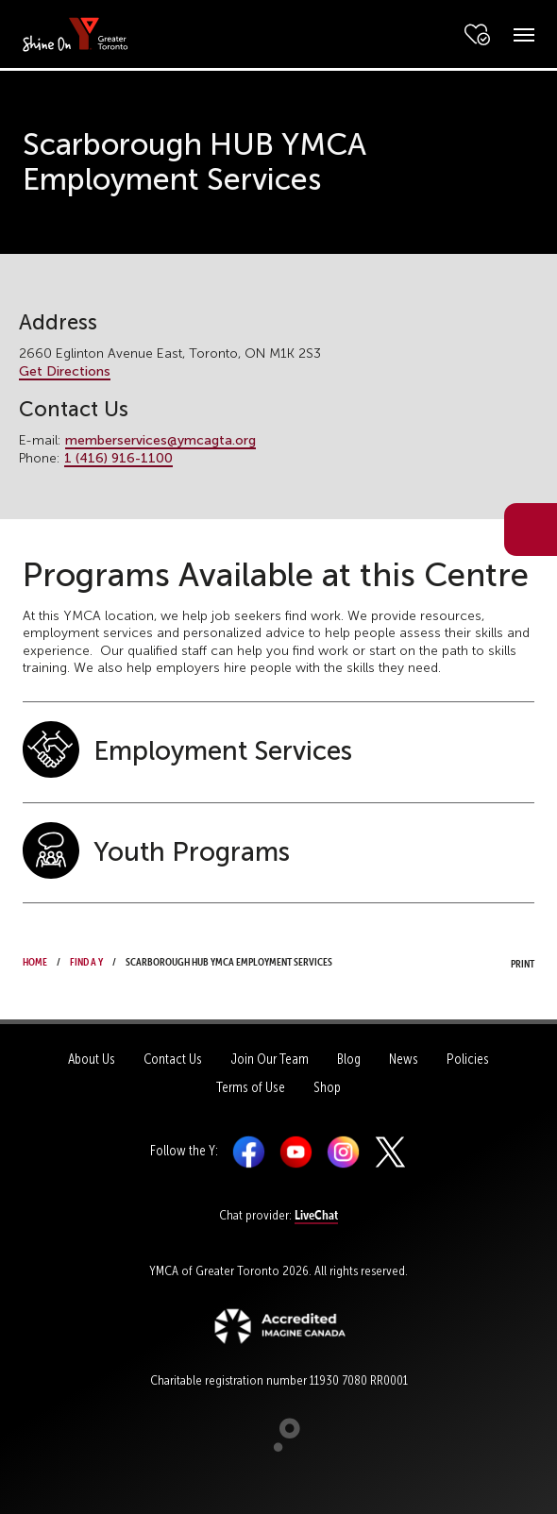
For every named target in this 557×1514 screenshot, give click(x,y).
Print (505, 961)
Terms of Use (250, 1087)
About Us (91, 1059)
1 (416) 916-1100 (118, 458)
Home (35, 959)
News (403, 1059)
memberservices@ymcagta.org (160, 440)
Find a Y (86, 959)
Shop (327, 1087)
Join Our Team (269, 1059)
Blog (349, 1059)
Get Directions (64, 371)
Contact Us (172, 1059)
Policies (468, 1059)
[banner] (75, 33)
